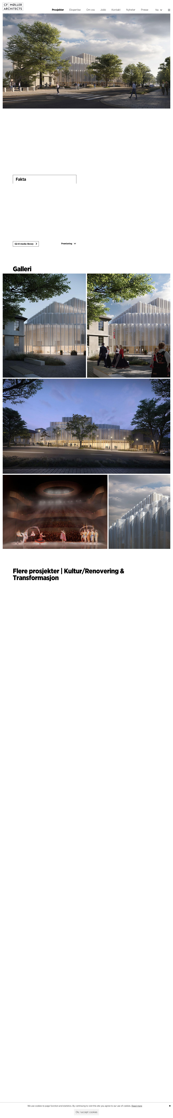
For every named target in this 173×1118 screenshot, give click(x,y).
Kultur (73, 571)
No (158, 9)
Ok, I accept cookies (86, 1112)
